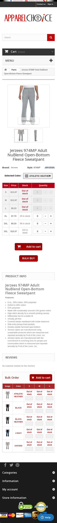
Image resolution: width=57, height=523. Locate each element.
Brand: (6, 167)
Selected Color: (13, 175)
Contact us (41, 4)
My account (10, 489)
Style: (30, 167)
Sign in (50, 4)
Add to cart (40, 377)
